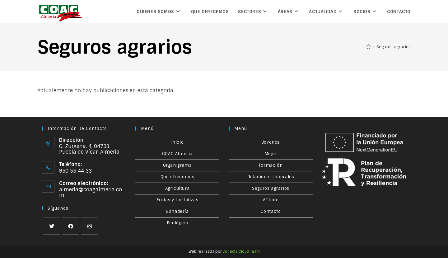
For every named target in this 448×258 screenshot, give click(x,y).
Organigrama (177, 165)
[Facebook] (70, 226)
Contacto (271, 211)
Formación (270, 165)
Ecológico (177, 223)
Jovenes (271, 142)
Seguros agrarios (393, 47)
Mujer (270, 153)
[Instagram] (89, 226)
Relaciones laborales (270, 176)
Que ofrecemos (177, 176)
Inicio (177, 142)
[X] (51, 226)
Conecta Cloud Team (241, 251)
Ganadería (177, 211)
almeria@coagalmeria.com (90, 192)
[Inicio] (368, 47)
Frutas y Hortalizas (177, 200)
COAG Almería (177, 153)
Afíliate (271, 200)
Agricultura (177, 188)
